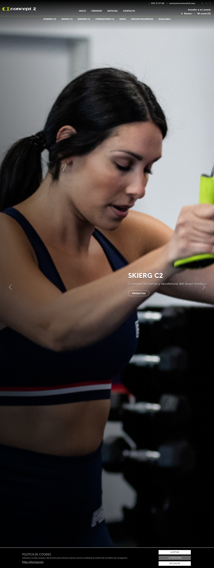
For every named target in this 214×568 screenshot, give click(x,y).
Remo (122, 19)
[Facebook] (202, 3)
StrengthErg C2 (104, 19)
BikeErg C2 (84, 19)
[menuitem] (82, 11)
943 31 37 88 (157, 3)
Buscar (186, 13)
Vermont (96, 11)
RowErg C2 (49, 19)
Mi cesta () (202, 13)
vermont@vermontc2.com (182, 3)
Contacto (129, 11)
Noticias (112, 11)
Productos (139, 293)
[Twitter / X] (210, 3)
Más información (33, 562)
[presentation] (10, 287)
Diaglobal (165, 19)
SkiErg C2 (67, 19)
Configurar (174, 558)
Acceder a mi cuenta (199, 9)
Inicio (82, 11)
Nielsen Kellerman (142, 19)
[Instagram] (206, 3)
